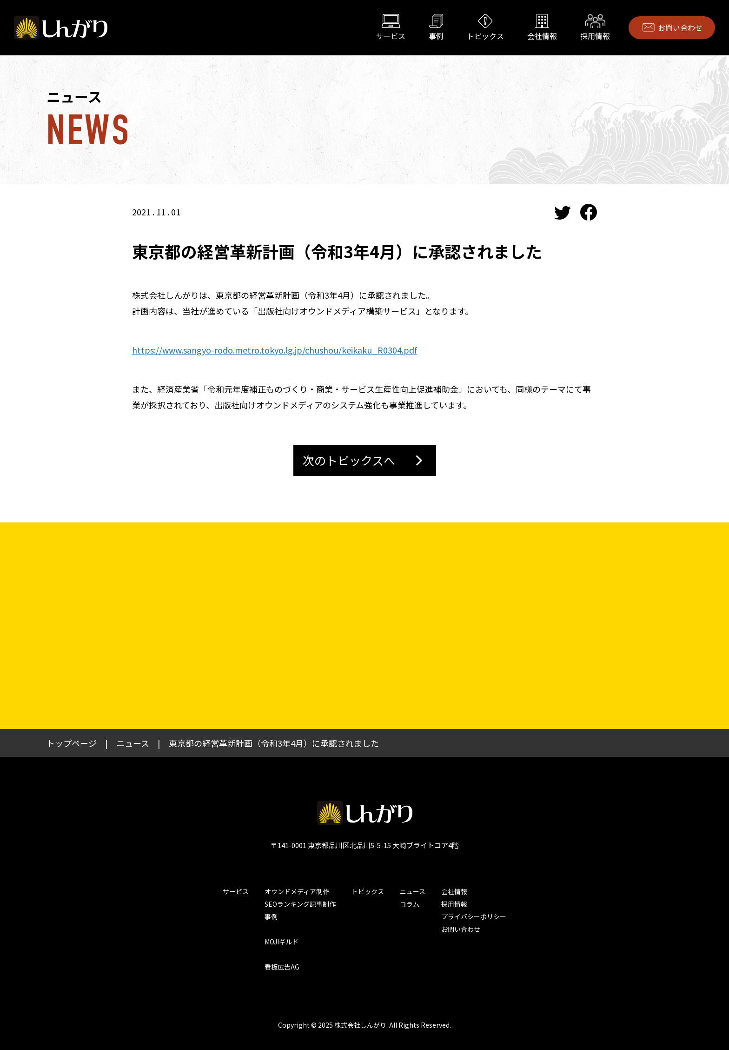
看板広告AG (282, 966)
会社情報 (542, 35)
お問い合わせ (680, 27)
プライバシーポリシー (473, 916)
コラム (409, 904)
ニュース (412, 891)
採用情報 (595, 35)
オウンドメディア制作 (297, 891)
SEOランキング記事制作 (300, 904)
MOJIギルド (281, 941)
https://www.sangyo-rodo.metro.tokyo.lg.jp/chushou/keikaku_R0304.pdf (274, 350)
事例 (436, 35)
